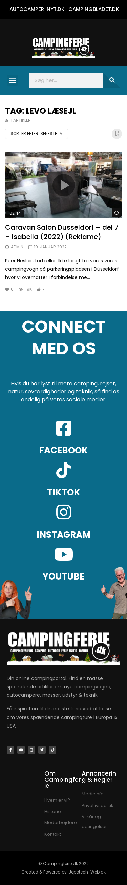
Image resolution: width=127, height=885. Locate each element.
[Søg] (111, 80)
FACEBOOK (63, 450)
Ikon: (63, 185)
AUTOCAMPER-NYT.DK (36, 9)
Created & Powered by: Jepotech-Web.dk (63, 872)
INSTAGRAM (63, 534)
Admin (17, 247)
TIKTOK (63, 492)
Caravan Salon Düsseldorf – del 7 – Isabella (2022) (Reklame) (62, 232)
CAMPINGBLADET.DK (93, 9)
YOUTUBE (63, 576)
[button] (12, 80)
